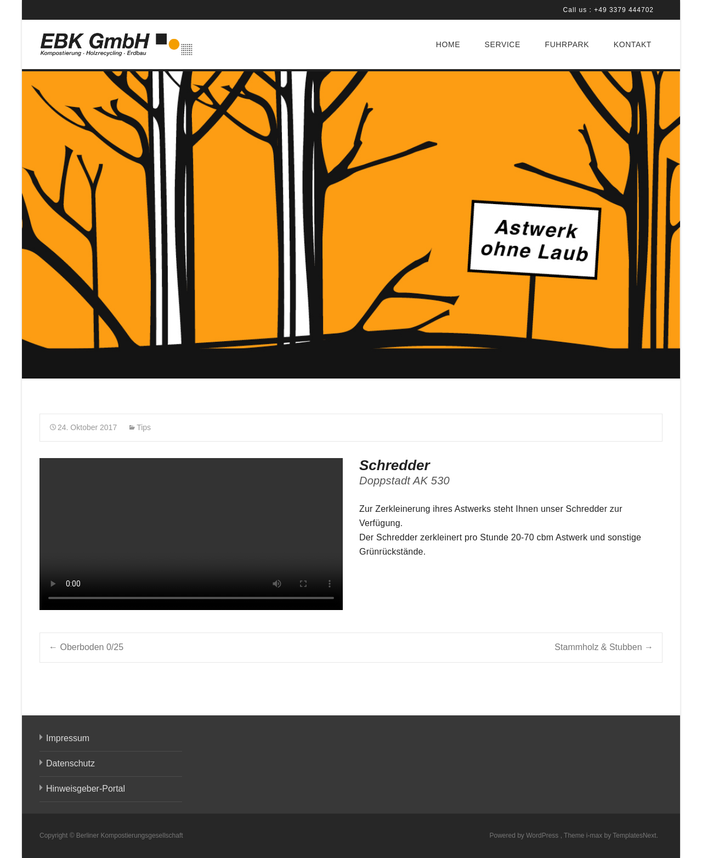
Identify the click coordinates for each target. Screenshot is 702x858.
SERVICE (502, 44)
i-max (595, 835)
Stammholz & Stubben (603, 647)
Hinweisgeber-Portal (85, 788)
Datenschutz (70, 763)
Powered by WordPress (524, 835)
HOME (448, 44)
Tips (144, 427)
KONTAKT (633, 44)
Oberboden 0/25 (86, 647)
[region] (351, 225)
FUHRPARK (567, 44)
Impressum (67, 738)
